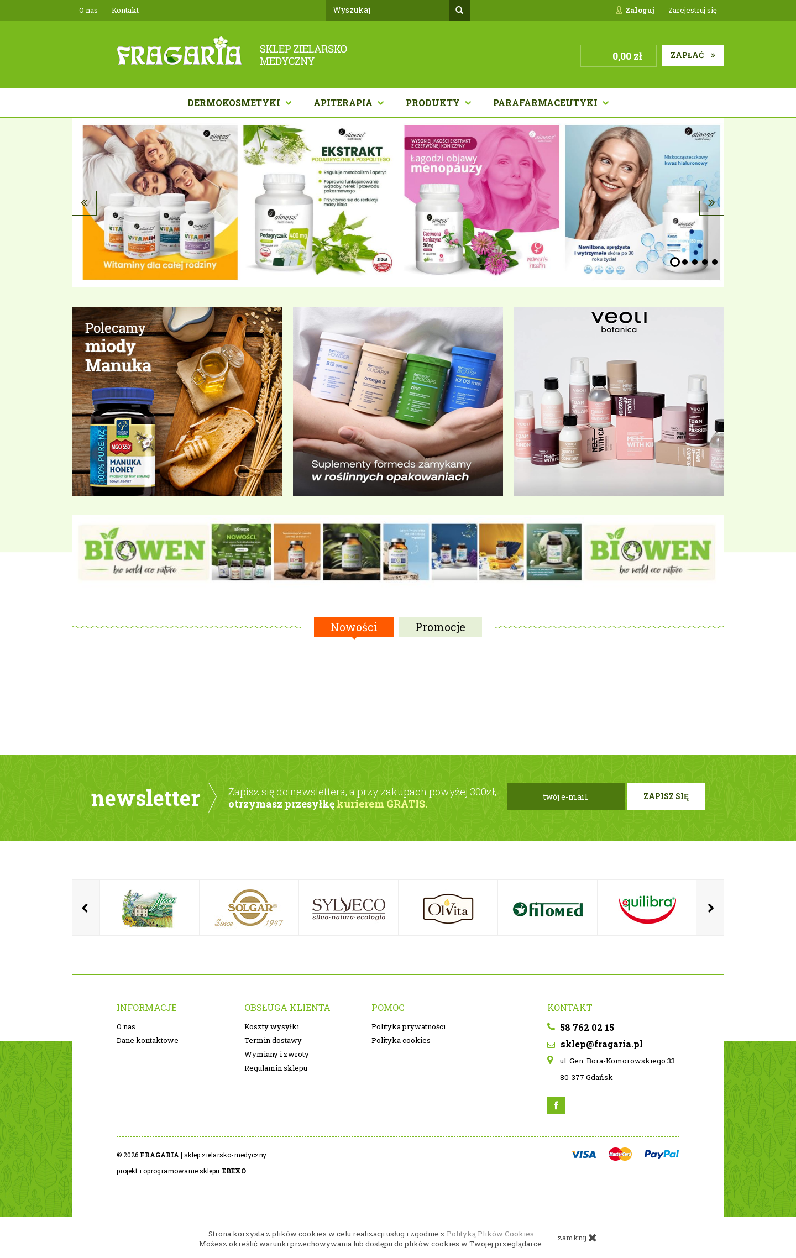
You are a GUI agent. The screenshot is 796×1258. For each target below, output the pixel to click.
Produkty (434, 102)
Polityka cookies (401, 1040)
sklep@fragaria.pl (595, 1044)
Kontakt (125, 10)
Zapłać (693, 55)
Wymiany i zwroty (276, 1054)
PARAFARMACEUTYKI (546, 102)
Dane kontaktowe (148, 1040)
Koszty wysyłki (271, 1026)
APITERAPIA (344, 102)
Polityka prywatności (408, 1026)
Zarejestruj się (692, 10)
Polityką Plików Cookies (490, 1234)
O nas (88, 10)
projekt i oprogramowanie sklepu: (181, 1170)
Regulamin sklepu (275, 1068)
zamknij (577, 1237)
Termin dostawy (273, 1040)
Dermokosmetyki (234, 102)
